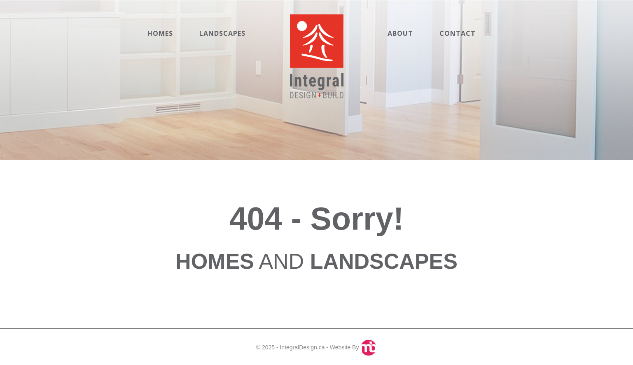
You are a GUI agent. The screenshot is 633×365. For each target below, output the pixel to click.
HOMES (214, 261)
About (400, 33)
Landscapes (222, 33)
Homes (160, 33)
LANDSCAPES (384, 261)
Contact (457, 33)
